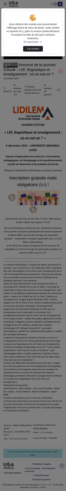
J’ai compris (33, 48)
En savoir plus (33, 42)
